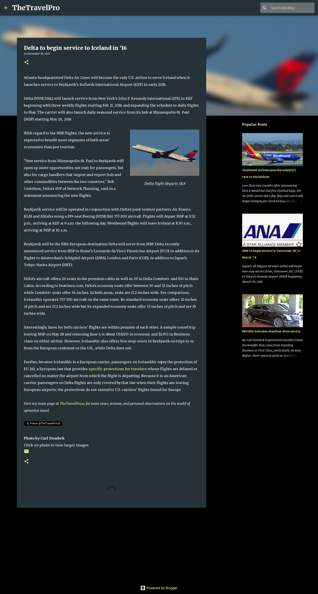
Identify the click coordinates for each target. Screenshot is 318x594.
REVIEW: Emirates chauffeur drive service (271, 331)
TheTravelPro (36, 7)
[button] (26, 62)
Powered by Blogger (159, 588)
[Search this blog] (292, 8)
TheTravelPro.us (72, 403)
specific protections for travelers (118, 369)
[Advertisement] (111, 544)
